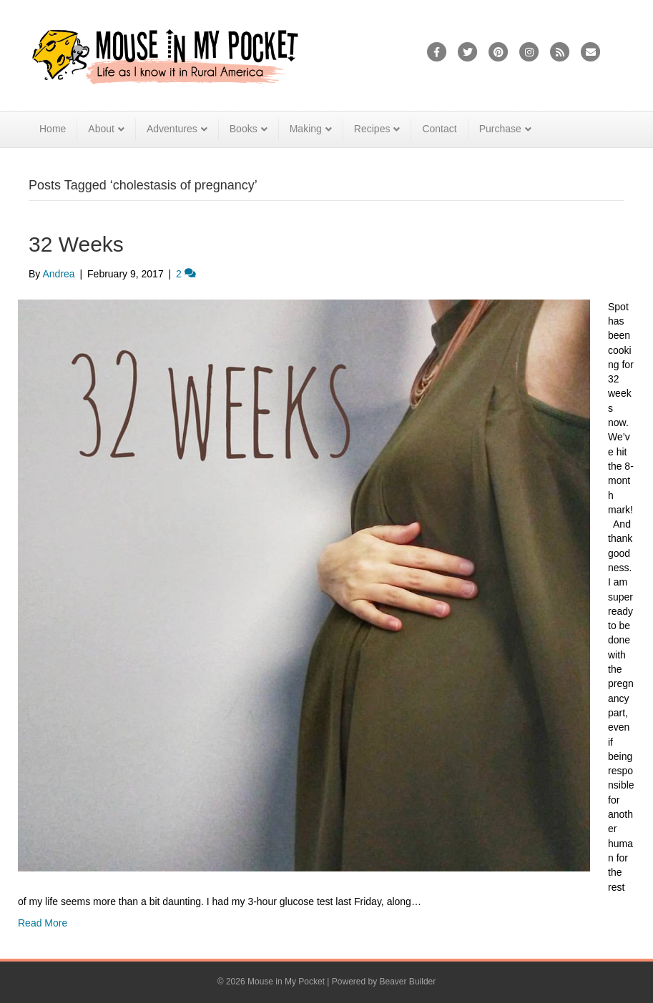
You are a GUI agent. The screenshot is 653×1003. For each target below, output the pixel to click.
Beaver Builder (408, 982)
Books (243, 128)
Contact (439, 128)
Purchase (500, 128)
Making (306, 128)
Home (52, 128)
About (101, 128)
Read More (42, 923)
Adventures (172, 128)
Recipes (372, 128)
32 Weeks (76, 244)
